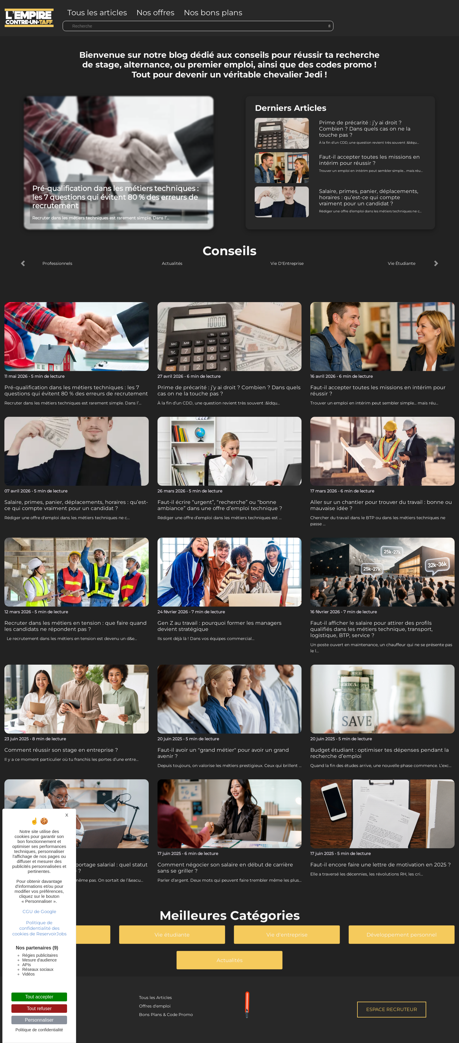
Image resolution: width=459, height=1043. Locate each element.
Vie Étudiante (401, 263)
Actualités (172, 263)
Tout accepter (39, 996)
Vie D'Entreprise (287, 263)
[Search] (198, 26)
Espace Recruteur (391, 1009)
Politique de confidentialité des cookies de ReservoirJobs (39, 928)
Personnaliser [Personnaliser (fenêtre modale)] (39, 1019)
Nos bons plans (213, 12)
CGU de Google (39, 911)
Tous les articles (97, 12)
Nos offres (155, 12)
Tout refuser (39, 1008)
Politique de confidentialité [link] (39, 1029)
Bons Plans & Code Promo (166, 1014)
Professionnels (57, 263)
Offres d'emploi (155, 1006)
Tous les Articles (155, 997)
